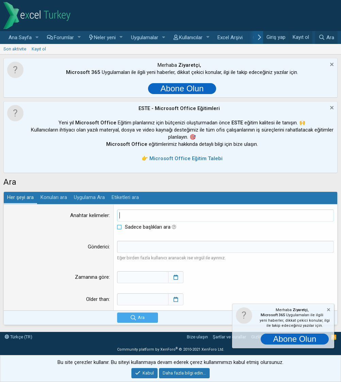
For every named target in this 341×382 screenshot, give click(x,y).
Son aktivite (14, 48)
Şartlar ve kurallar (229, 336)
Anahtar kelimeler (89, 215)
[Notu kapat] (331, 65)
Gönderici (98, 247)
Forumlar (64, 37)
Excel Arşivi (230, 37)
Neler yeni (105, 37)
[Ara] (326, 37)
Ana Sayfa (20, 37)
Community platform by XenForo (170, 349)
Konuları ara (53, 197)
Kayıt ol (39, 48)
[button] (37, 37)
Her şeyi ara (20, 197)
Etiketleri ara (125, 197)
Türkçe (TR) (18, 336)
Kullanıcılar (190, 37)
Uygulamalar (144, 37)
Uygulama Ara (89, 197)
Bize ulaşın (197, 336)
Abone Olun (182, 88)
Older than (97, 299)
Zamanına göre (92, 277)
